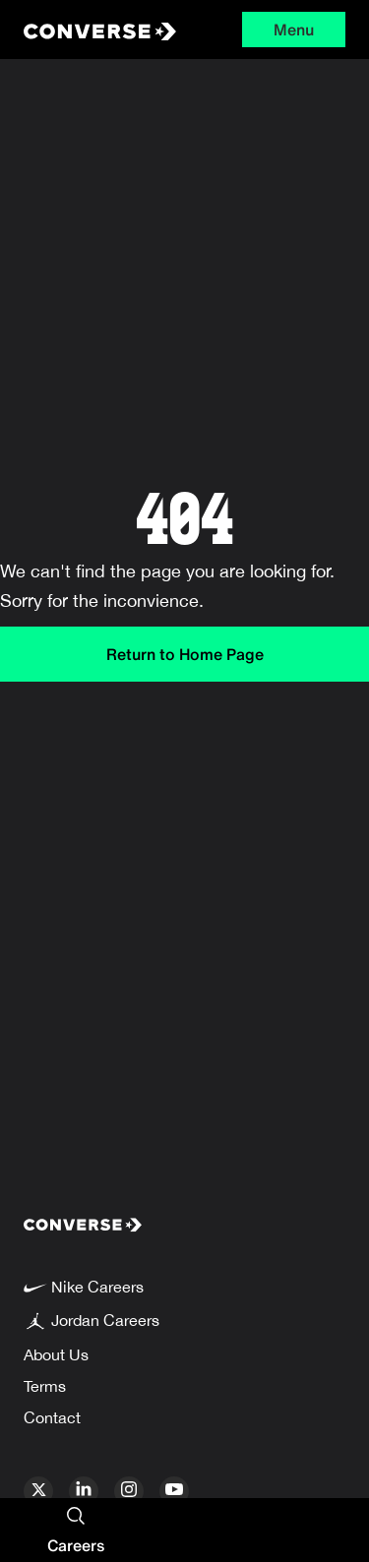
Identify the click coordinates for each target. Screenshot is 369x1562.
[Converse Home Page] (90, 29)
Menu (294, 29)
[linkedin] (83, 1491)
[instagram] (129, 1491)
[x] (38, 1491)
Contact (52, 1417)
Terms (45, 1386)
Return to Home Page (185, 654)
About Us (56, 1354)
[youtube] (174, 1491)
